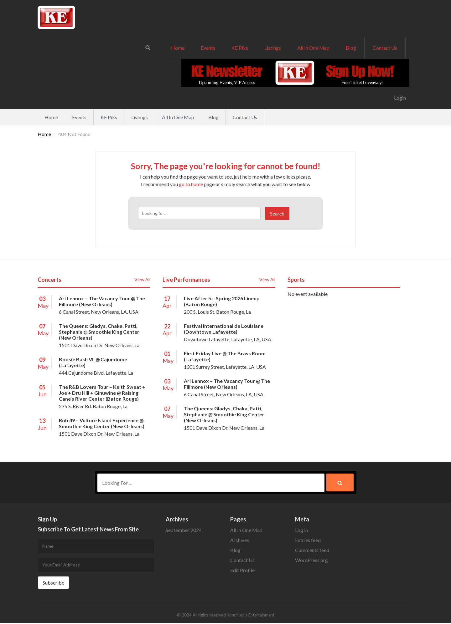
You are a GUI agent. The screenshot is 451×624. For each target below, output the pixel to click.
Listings (272, 48)
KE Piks (239, 48)
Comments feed (312, 551)
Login (400, 98)
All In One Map (313, 48)
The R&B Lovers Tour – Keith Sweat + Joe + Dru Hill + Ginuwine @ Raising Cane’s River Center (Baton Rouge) (102, 393)
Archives (239, 541)
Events (208, 48)
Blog (351, 48)
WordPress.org (311, 561)
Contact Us (385, 48)
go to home (191, 184)
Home (177, 48)
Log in (301, 531)
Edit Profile (242, 571)
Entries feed (308, 541)
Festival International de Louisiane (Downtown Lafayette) (223, 329)
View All (142, 279)
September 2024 (184, 531)
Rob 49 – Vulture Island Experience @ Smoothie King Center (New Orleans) (101, 423)
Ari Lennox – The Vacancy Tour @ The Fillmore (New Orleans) (102, 301)
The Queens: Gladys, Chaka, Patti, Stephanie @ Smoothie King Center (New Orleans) (99, 332)
